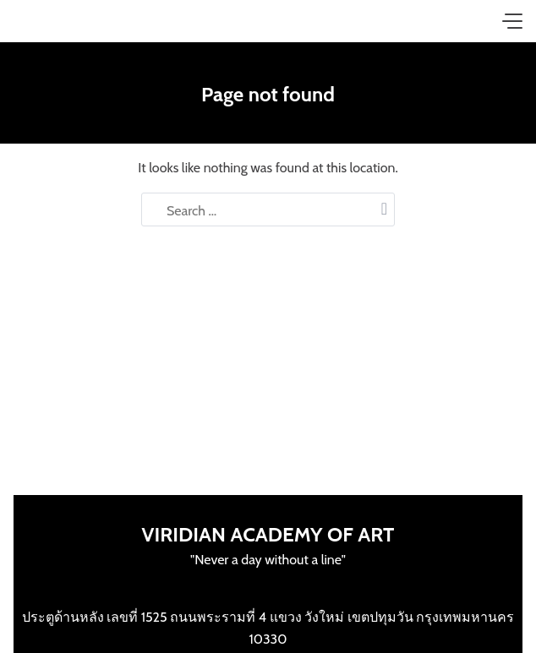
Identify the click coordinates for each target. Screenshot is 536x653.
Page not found (268, 94)
